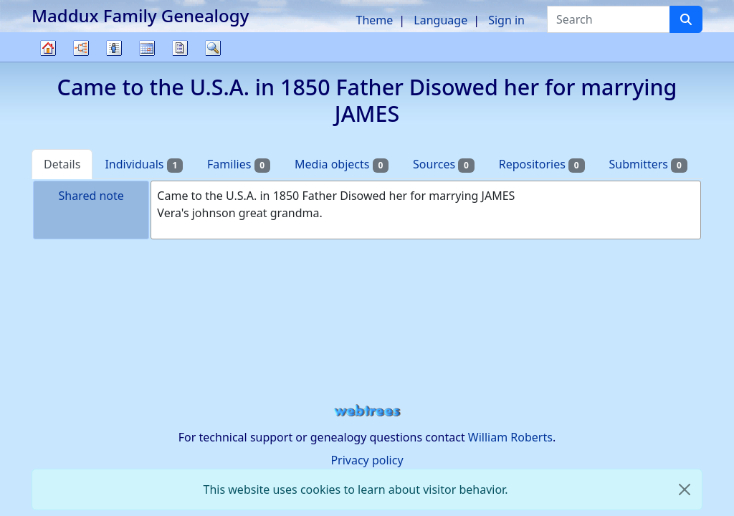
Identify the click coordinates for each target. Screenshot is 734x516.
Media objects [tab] (342, 164)
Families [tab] (238, 164)
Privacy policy (366, 460)
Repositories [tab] (542, 164)
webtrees (367, 411)
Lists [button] (114, 48)
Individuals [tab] (144, 164)
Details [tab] (62, 164)
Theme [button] (375, 20)
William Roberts (510, 437)
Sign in (506, 20)
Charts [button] (81, 48)
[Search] (685, 19)
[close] (684, 489)
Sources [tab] (444, 164)
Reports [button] (180, 48)
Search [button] (213, 48)
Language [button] (440, 20)
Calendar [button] (147, 48)
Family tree (48, 61)
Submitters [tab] (648, 164)
